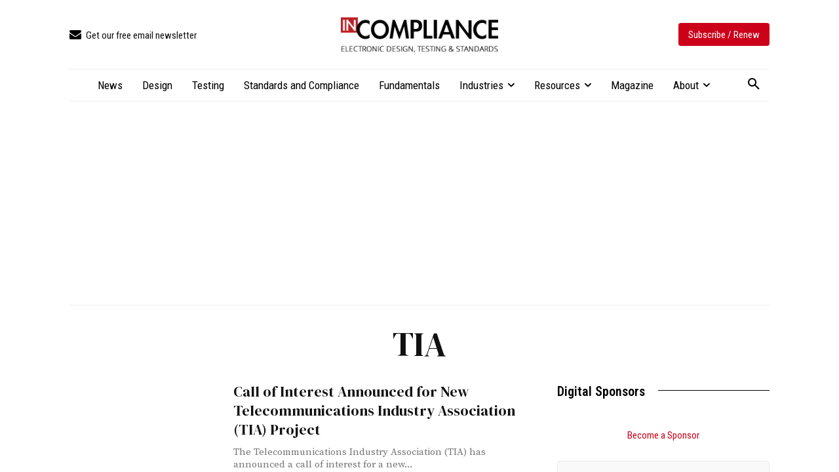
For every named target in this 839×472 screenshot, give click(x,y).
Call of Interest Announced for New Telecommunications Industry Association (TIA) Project (364, 409)
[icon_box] (133, 36)
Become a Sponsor (663, 435)
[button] (754, 84)
